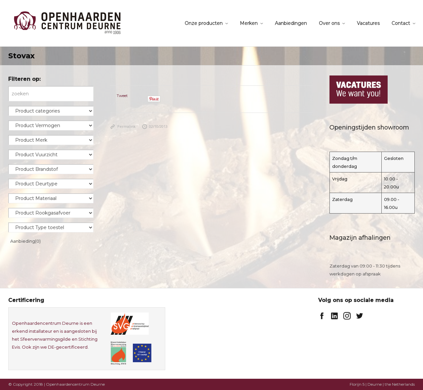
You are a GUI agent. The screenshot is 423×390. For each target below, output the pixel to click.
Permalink (122, 126)
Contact (401, 23)
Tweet (122, 95)
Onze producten (204, 23)
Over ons (329, 23)
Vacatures (368, 23)
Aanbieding (25, 241)
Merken (249, 23)
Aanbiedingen (291, 23)
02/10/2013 (155, 126)
